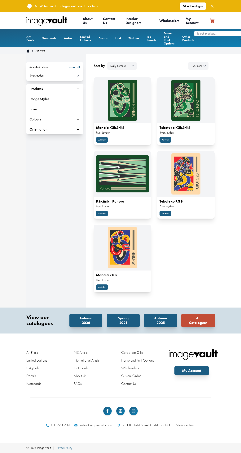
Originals (32, 368)
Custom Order (131, 375)
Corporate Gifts (132, 352)
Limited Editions (85, 38)
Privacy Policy (64, 448)
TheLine (134, 38)
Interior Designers (133, 21)
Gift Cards (81, 368)
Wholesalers (169, 21)
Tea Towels (151, 38)
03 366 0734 (58, 425)
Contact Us (109, 21)
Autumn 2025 (160, 320)
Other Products (188, 38)
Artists (68, 38)
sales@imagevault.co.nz (93, 425)
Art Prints (30, 38)
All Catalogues (198, 320)
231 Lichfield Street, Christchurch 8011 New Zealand (156, 425)
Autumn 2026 (85, 320)
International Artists (86, 360)
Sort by (99, 66)
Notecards (49, 38)
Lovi (118, 38)
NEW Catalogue (193, 6)
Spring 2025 (123, 320)
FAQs (78, 383)
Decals (103, 38)
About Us (88, 21)
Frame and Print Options (169, 38)
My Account (192, 21)
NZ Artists (81, 352)
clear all (74, 67)
